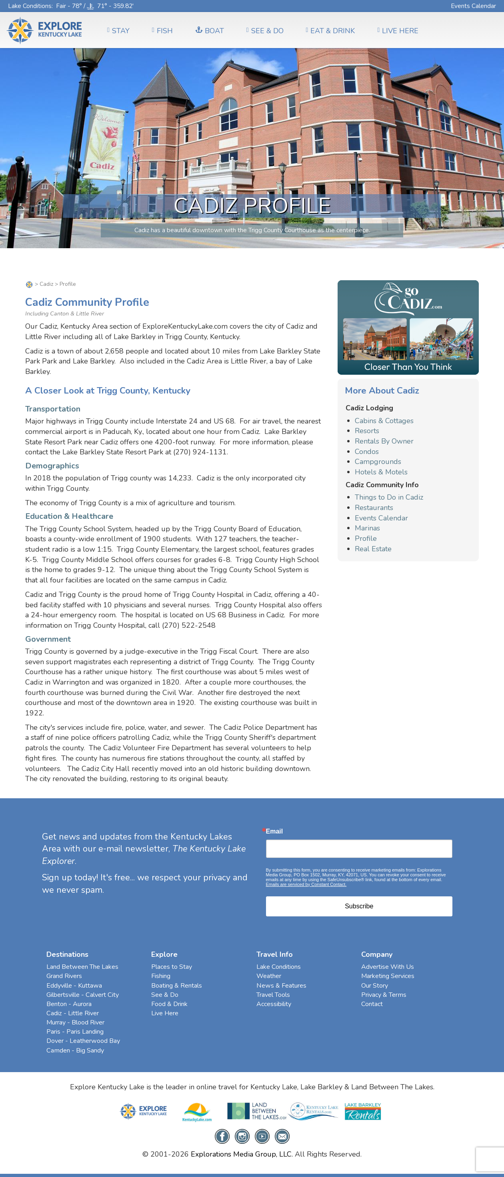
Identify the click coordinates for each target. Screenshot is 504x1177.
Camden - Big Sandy (75, 1050)
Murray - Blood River (75, 1022)
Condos (367, 451)
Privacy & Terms (383, 994)
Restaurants (374, 507)
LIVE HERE (397, 31)
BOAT (209, 31)
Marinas (367, 528)
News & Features (281, 985)
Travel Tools (273, 994)
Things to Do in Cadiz (389, 497)
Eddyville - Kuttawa (74, 985)
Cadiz (46, 284)
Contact (372, 1004)
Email (274, 831)
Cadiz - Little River (72, 1013)
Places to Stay (171, 966)
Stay (118, 31)
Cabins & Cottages (384, 421)
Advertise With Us (387, 966)
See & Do (164, 994)
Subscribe (359, 906)
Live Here (164, 1013)
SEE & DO (265, 31)
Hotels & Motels (381, 472)
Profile (366, 538)
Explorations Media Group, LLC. (242, 1154)
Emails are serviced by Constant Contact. (306, 884)
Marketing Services (387, 976)
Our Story (374, 985)
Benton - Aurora (69, 1004)
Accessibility (273, 1004)
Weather (268, 976)
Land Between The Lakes (82, 966)
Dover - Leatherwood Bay (83, 1040)
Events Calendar (473, 6)
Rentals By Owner (384, 441)
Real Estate (373, 549)
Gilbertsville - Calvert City (82, 994)
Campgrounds (378, 461)
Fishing (160, 976)
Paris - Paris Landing (75, 1031)
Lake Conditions (30, 6)
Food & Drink (169, 1004)
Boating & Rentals (176, 985)
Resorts (367, 431)
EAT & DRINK (330, 31)
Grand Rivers (64, 976)
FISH (162, 31)
